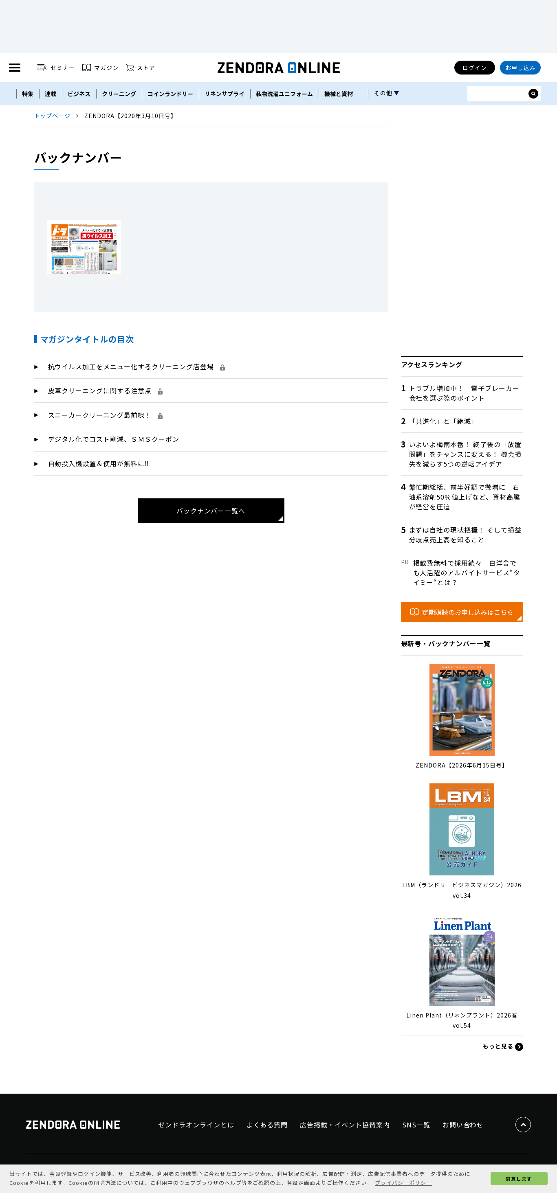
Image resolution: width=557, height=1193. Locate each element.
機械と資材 (338, 94)
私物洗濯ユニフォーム (284, 94)
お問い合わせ (463, 1124)
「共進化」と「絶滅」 (443, 421)
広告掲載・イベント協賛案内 (345, 1124)
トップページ (52, 116)
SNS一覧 (416, 1124)
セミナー (56, 68)
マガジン (100, 68)
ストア (140, 68)
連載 (50, 94)
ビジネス (79, 94)
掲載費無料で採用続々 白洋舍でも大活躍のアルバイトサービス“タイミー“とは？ (466, 572)
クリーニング (119, 94)
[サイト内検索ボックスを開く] (533, 94)
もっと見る (503, 1046)
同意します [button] (519, 1178)
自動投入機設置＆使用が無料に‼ (98, 463)
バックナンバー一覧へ (211, 510)
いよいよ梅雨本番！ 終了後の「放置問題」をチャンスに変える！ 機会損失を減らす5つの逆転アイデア (465, 454)
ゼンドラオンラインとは (196, 1124)
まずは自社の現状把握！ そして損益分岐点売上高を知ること (465, 534)
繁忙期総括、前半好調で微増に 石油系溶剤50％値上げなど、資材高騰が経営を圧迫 (464, 496)
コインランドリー (170, 94)
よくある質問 (267, 1124)
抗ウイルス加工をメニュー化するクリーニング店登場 (136, 366)
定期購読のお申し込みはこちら (461, 612)
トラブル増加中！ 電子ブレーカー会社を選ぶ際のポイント (464, 393)
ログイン (474, 68)
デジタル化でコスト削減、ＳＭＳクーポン (113, 439)
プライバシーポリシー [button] (403, 1182)
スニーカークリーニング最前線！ (105, 415)
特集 (27, 94)
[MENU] (14, 67)
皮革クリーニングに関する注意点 (105, 390)
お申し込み (520, 68)
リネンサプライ (224, 94)
